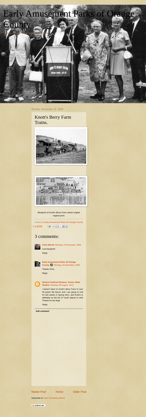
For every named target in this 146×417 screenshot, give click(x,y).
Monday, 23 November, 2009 (68, 245)
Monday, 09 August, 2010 (62, 285)
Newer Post (38, 391)
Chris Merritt (48, 245)
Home (59, 391)
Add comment (42, 311)
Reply (44, 253)
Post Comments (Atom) (54, 398)
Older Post (79, 391)
